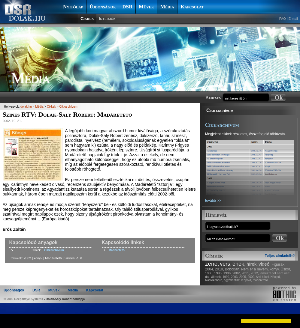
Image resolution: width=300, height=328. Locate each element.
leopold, (246, 280)
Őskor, (285, 269)
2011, (245, 273)
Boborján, (232, 269)
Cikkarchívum (219, 110)
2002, (236, 273)
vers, (226, 264)
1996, (227, 273)
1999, (226, 277)
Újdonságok (102, 7)
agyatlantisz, (232, 280)
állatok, (216, 277)
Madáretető (117, 250)
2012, (255, 273)
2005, (243, 277)
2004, (209, 269)
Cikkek (87, 18)
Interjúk (107, 18)
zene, (212, 264)
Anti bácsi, (263, 277)
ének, (239, 264)
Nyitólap (73, 7)
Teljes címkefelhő (280, 256)
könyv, (275, 269)
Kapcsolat (192, 7)
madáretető (260, 280)
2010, (219, 269)
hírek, (252, 264)
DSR (127, 7)
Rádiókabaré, (214, 280)
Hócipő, (276, 277)
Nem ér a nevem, (255, 269)
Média (167, 7)
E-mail (293, 18)
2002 (27, 258)
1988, (209, 273)
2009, (251, 277)
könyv (38, 258)
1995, (218, 273)
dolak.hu (26, 106)
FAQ (282, 18)
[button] (10, 321)
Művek (146, 7)
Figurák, (278, 264)
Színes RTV (73, 258)
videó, (265, 264)
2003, (234, 277)
